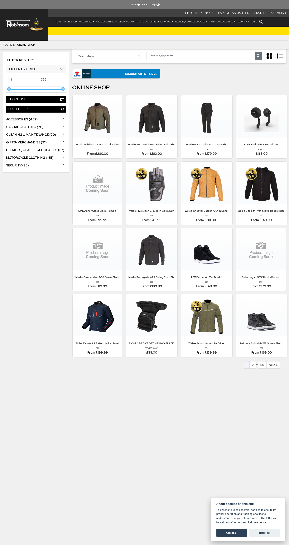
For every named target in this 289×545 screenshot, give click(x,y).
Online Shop (70, 22)
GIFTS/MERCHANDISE (160, 22)
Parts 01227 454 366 (233, 13)
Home (58, 22)
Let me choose (257, 522)
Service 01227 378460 (269, 13)
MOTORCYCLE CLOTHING (222, 22)
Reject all (264, 532)
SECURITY (243, 22)
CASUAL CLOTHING (105, 22)
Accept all (231, 532)
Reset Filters (36, 109)
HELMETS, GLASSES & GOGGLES (190, 22)
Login (155, 4)
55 (262, 365)
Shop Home (36, 99)
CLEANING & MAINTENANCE (132, 22)
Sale (254, 22)
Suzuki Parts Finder (109, 74)
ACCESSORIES (85, 22)
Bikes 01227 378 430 (199, 13)
